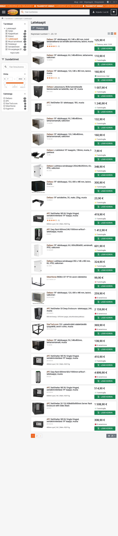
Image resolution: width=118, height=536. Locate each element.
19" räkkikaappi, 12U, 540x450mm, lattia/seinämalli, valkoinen (65, 135)
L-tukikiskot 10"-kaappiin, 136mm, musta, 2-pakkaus (69, 151)
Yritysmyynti (88, 2)
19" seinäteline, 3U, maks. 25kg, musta (67, 197)
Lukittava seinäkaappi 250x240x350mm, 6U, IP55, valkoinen (69, 167)
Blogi (76, 2)
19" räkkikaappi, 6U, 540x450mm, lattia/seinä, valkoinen (70, 56)
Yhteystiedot (99, 2)
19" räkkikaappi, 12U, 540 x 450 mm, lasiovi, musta (69, 72)
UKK (81, 2)
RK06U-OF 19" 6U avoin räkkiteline (67, 277)
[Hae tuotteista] (57, 12)
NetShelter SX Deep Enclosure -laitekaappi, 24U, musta (69, 309)
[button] (109, 2)
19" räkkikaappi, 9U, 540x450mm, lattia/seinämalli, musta (64, 341)
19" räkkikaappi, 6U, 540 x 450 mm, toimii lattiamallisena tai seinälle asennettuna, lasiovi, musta (70, 40)
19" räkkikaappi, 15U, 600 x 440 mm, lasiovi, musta (69, 183)
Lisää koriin (104, 48)
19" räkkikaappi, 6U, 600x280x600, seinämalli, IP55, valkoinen (70, 246)
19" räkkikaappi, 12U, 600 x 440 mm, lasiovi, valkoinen (69, 293)
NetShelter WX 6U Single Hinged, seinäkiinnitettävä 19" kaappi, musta (63, 214)
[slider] (4, 83)
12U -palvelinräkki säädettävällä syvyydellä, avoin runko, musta (66, 325)
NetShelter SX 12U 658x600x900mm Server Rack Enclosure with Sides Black (69, 404)
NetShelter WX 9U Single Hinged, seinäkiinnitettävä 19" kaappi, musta (63, 357)
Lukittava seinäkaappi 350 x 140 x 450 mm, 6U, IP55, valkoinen (68, 262)
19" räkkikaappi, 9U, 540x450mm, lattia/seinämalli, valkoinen (64, 119)
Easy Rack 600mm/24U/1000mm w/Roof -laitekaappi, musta (66, 230)
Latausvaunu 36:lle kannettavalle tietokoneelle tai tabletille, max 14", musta (65, 88)
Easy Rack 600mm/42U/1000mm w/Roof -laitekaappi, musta (66, 373)
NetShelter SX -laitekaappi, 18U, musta (65, 102)
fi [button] (114, 2)
